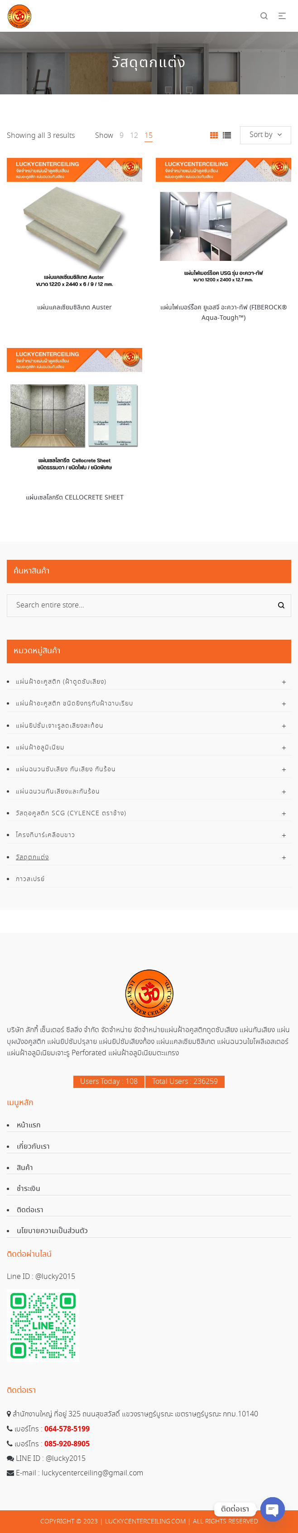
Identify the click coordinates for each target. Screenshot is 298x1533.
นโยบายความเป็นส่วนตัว (52, 1231)
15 (148, 136)
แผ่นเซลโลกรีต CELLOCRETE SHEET (75, 497)
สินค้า (25, 1168)
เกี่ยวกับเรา (33, 1146)
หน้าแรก (29, 1125)
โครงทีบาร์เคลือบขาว (45, 835)
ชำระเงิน (28, 1189)
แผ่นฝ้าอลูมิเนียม (40, 747)
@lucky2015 (55, 1277)
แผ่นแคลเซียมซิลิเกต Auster (74, 307)
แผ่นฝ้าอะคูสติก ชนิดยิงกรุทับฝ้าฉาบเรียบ (74, 703)
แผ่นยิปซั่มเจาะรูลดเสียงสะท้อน (60, 725)
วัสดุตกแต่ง (32, 857)
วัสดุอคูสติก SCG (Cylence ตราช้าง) (71, 813)
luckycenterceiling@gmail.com (92, 1473)
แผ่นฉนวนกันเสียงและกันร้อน (58, 791)
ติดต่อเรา (30, 1210)
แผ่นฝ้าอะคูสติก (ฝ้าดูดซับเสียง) (61, 681)
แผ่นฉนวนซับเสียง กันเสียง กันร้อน (66, 769)
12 (134, 136)
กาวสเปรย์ (30, 879)
